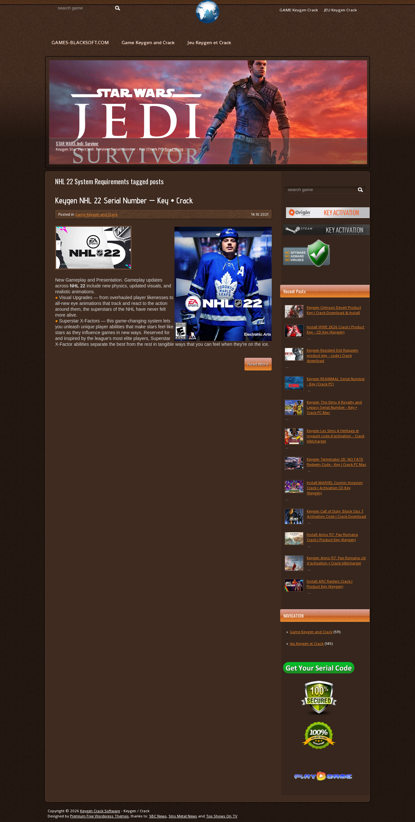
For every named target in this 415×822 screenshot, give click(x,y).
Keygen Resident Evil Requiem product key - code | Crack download (332, 355)
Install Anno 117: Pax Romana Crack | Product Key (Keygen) (332, 537)
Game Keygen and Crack (148, 42)
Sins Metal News (183, 816)
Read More (174, 149)
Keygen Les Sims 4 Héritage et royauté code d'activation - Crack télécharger (335, 436)
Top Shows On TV (221, 816)
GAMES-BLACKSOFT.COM (80, 42)
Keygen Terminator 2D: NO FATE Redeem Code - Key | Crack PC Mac (336, 462)
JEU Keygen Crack (340, 10)
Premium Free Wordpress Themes (99, 816)
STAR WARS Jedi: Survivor (77, 143)
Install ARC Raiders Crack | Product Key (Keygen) (329, 584)
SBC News (158, 816)
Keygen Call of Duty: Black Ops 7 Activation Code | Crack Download (336, 514)
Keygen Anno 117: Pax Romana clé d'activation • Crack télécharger (336, 560)
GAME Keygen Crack (298, 10)
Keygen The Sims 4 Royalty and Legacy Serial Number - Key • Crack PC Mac (334, 407)
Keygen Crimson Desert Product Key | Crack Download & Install (334, 310)
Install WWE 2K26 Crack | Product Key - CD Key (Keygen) (335, 329)
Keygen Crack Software (100, 811)
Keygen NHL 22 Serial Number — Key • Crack (124, 200)
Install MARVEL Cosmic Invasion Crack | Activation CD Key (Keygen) (335, 488)
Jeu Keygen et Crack (209, 42)
